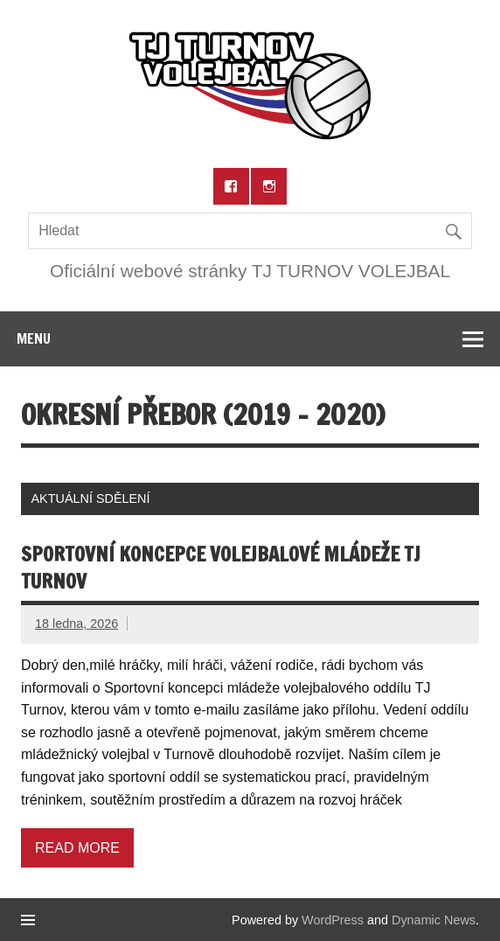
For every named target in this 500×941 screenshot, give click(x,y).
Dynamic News (434, 920)
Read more (77, 847)
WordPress (333, 920)
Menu (34, 338)
